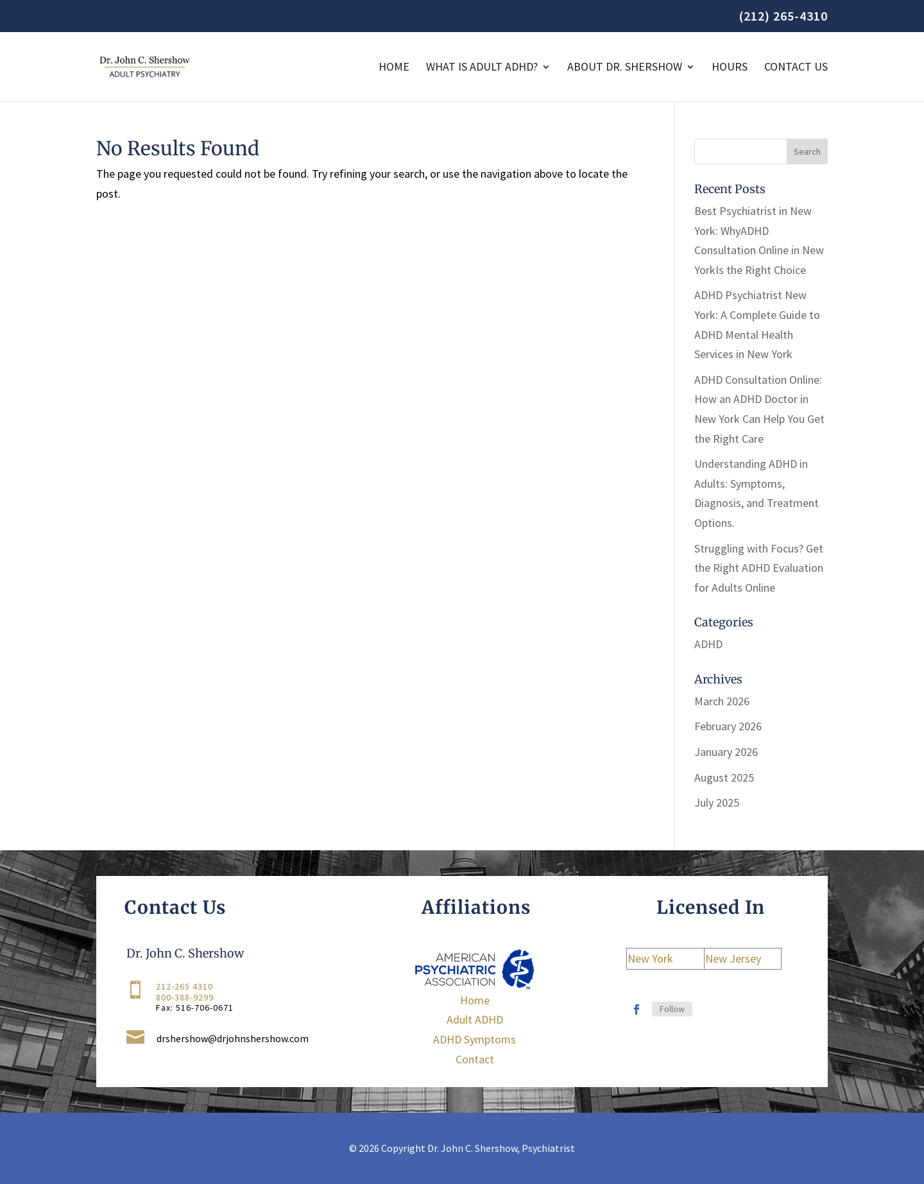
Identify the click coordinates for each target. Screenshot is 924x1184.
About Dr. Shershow (624, 68)
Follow (672, 1009)
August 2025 (724, 777)
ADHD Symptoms (474, 1039)
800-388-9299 (185, 997)
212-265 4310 (184, 987)
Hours (730, 68)
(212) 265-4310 (783, 17)
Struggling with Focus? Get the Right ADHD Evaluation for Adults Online (758, 568)
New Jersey (733, 958)
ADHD (708, 644)
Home (394, 68)
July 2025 (716, 802)
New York (650, 958)
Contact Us (796, 68)
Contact (475, 1059)
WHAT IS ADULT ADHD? (482, 68)
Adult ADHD (475, 1019)
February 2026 (728, 726)
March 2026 (721, 701)
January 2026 (726, 751)
